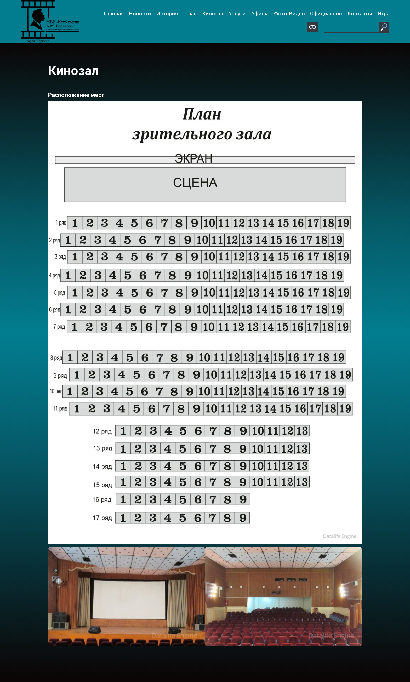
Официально (326, 13)
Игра (383, 13)
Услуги (237, 13)
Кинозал (212, 13)
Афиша (260, 13)
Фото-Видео (289, 13)
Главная (114, 13)
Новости (140, 13)
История (167, 13)
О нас (190, 13)
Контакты (360, 13)
